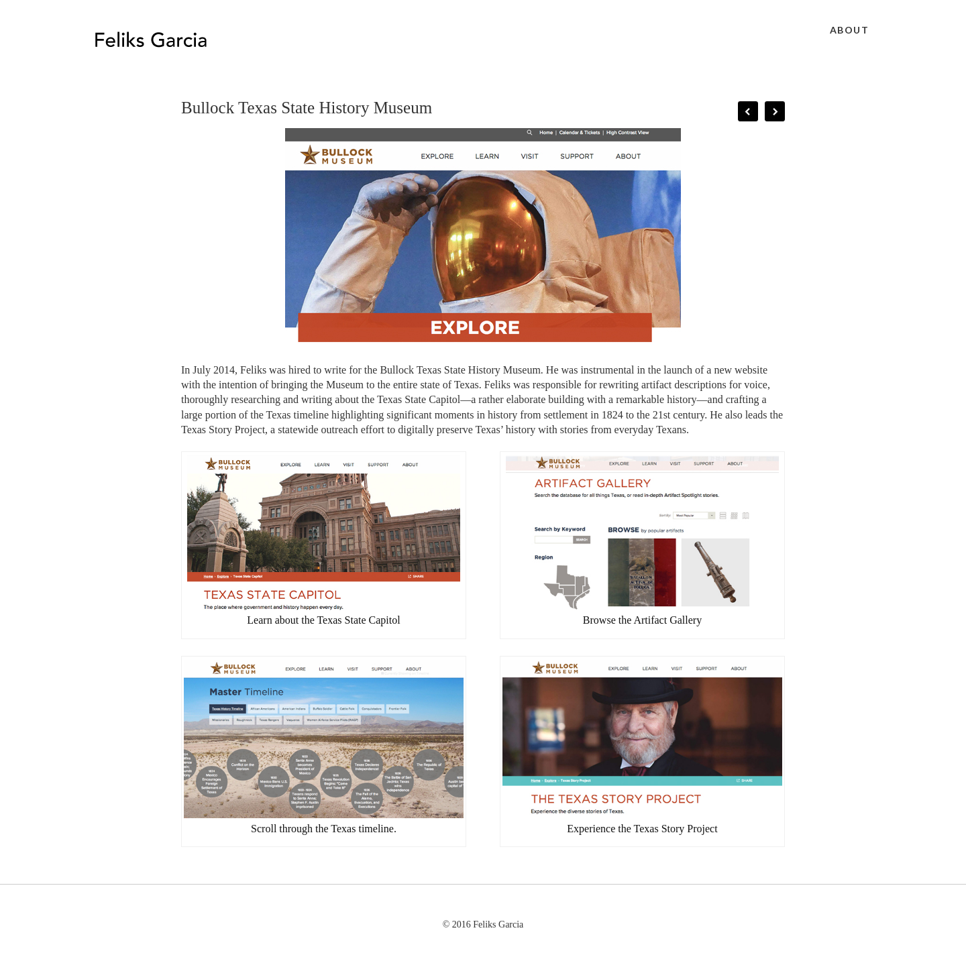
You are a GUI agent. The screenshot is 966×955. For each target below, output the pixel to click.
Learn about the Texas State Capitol (323, 620)
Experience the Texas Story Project (642, 828)
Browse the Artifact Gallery (642, 620)
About (849, 30)
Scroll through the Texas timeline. (323, 828)
